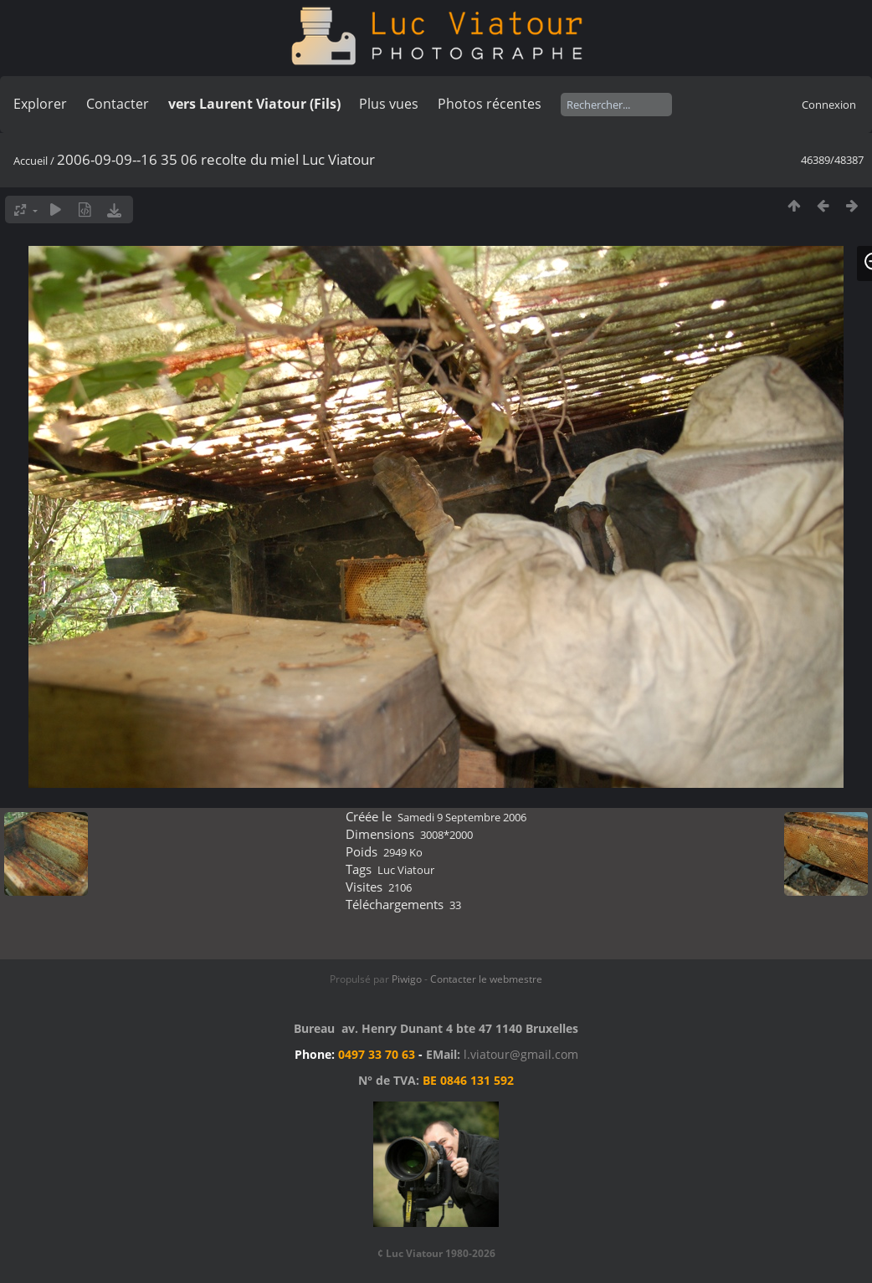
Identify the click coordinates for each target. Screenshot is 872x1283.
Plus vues (388, 104)
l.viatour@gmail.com (521, 1054)
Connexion (829, 104)
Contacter (117, 104)
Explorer (40, 104)
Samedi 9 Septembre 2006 (462, 817)
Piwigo (407, 979)
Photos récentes (489, 104)
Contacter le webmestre (486, 979)
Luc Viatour (405, 869)
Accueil (30, 160)
